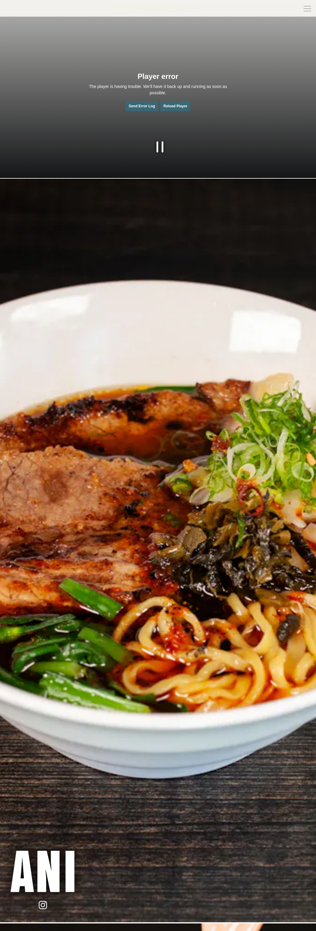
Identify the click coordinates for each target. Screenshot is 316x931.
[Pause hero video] (158, 145)
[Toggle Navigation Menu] (307, 9)
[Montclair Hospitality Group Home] (157, 8)
